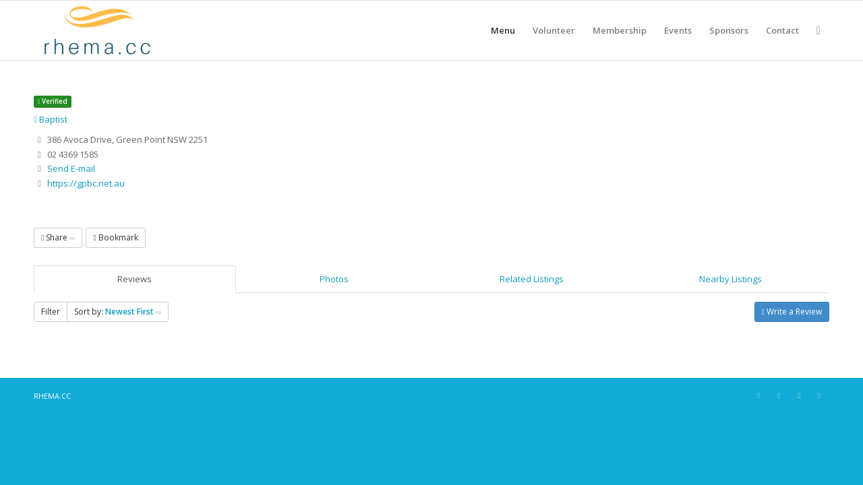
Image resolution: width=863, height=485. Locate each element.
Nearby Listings (730, 279)
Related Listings (532, 279)
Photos (334, 279)
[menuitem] (503, 30)
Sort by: (117, 311)
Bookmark (115, 237)
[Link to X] (799, 395)
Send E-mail (71, 168)
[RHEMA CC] (96, 30)
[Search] (818, 30)
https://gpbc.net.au (86, 183)
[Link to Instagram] (779, 395)
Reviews (134, 279)
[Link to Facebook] (758, 395)
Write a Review (792, 311)
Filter (50, 311)
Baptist (50, 119)
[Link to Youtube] (819, 395)
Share (58, 237)
